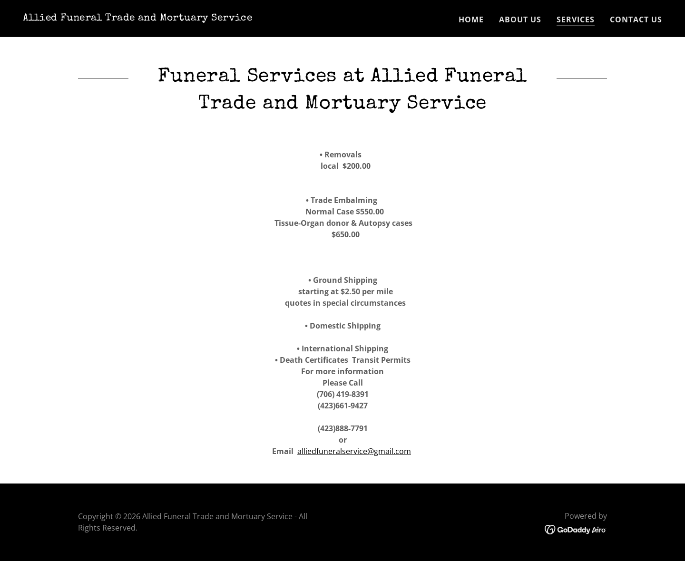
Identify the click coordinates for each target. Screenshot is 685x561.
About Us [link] (520, 19)
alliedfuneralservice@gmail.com (354, 451)
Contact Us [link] (636, 19)
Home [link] (471, 19)
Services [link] (576, 19)
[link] (137, 17)
